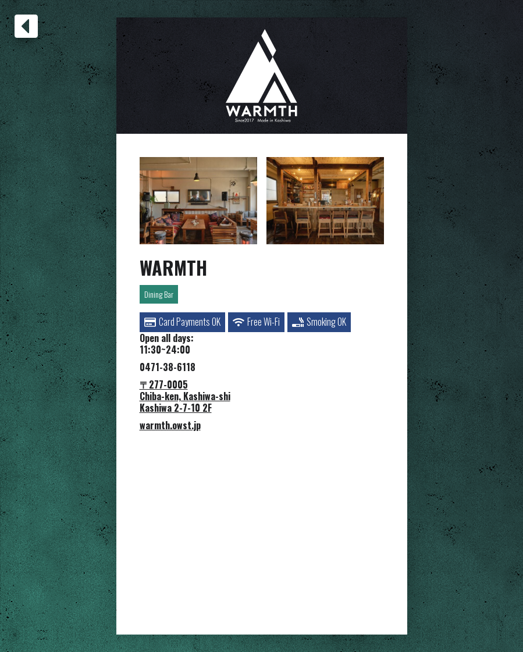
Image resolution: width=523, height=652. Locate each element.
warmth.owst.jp (170, 425)
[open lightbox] (198, 200)
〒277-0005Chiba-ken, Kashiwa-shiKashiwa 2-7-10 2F (185, 396)
